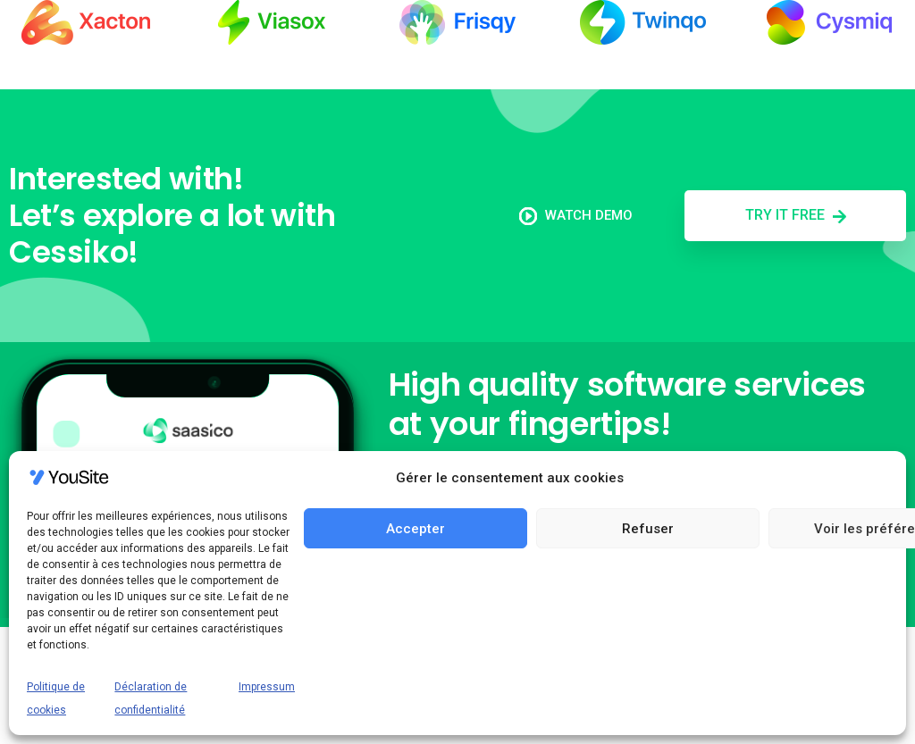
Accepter (415, 529)
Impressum (267, 687)
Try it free (795, 214)
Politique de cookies (56, 698)
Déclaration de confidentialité (150, 698)
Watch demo (576, 215)
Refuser (648, 529)
